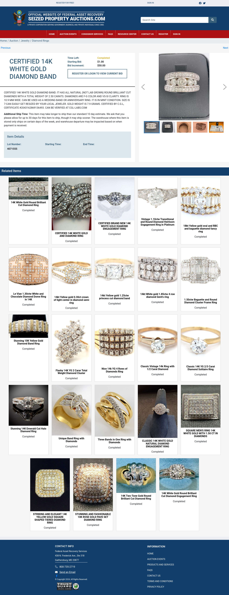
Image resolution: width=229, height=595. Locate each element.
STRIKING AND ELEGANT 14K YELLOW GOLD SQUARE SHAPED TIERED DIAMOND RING (50, 518)
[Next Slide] (225, 87)
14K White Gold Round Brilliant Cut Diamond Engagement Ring (179, 495)
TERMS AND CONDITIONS (160, 581)
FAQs (110, 34)
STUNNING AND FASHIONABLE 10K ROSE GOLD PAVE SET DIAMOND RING (93, 517)
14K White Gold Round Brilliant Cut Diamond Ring (28, 204)
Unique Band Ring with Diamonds (71, 440)
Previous (6, 47)
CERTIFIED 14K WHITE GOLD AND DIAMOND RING (71, 235)
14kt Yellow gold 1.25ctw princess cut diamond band (114, 297)
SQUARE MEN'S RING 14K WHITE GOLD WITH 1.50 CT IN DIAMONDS (200, 433)
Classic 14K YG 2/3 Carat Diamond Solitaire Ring (200, 368)
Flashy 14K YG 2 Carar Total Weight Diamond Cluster (71, 372)
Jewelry (25, 40)
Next (225, 47)
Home (3, 40)
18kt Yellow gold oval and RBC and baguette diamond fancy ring (200, 228)
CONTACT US (147, 34)
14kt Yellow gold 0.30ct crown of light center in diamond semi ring (71, 300)
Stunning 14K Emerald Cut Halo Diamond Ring (28, 430)
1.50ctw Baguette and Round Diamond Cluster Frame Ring (200, 301)
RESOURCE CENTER (127, 34)
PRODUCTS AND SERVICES (160, 564)
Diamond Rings (40, 40)
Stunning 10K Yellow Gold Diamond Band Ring (28, 342)
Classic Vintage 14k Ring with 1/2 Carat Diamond (157, 368)
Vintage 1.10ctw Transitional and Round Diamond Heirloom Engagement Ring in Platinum (158, 222)
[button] (152, 127)
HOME (52, 34)
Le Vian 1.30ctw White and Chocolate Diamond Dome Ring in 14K (28, 296)
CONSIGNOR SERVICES (92, 34)
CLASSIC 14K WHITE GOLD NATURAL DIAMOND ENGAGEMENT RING (157, 443)
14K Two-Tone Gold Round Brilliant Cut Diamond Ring (136, 497)
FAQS (150, 570)
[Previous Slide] (143, 87)
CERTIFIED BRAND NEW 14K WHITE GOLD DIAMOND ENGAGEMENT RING (114, 226)
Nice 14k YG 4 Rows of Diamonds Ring (114, 370)
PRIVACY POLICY (155, 587)
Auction (13, 40)
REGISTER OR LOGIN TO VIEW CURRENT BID (97, 73)
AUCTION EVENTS (68, 34)
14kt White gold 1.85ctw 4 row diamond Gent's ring (157, 295)
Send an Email (67, 572)
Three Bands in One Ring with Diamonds (114, 441)
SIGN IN (176, 34)
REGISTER (163, 34)
